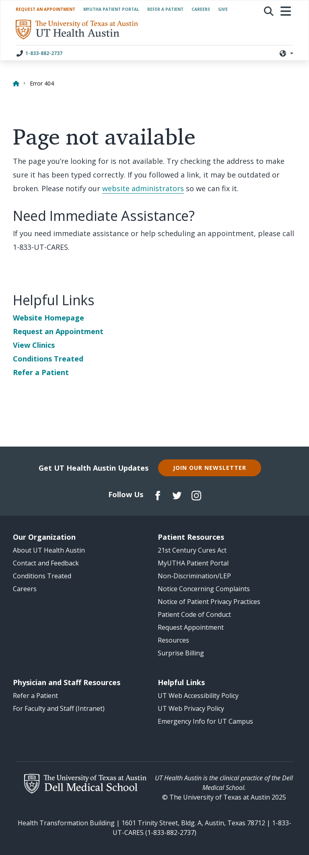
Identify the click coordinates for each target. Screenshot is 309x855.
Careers (201, 9)
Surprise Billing (181, 653)
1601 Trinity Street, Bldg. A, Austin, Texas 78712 (193, 822)
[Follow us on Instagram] (196, 495)
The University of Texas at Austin (219, 797)
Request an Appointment (45, 9)
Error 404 (42, 83)
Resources (173, 640)
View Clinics (34, 345)
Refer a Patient (165, 9)
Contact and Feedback (46, 563)
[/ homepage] (77, 29)
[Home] (16, 81)
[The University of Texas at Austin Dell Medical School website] (85, 784)
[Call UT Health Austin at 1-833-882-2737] (47, 53)
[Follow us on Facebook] (158, 495)
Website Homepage (48, 317)
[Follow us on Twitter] (177, 495)
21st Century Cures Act (192, 550)
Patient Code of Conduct (194, 614)
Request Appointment (191, 627)
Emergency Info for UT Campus (205, 721)
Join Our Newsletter (209, 467)
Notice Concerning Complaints (204, 588)
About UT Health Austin (49, 550)
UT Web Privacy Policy (191, 708)
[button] (268, 11)
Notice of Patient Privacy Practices (209, 601)
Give (223, 9)
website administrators (143, 188)
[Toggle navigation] (286, 11)
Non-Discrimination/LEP (194, 575)
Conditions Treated (48, 358)
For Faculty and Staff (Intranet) (59, 708)
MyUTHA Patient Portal (111, 9)
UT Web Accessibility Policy (198, 695)
